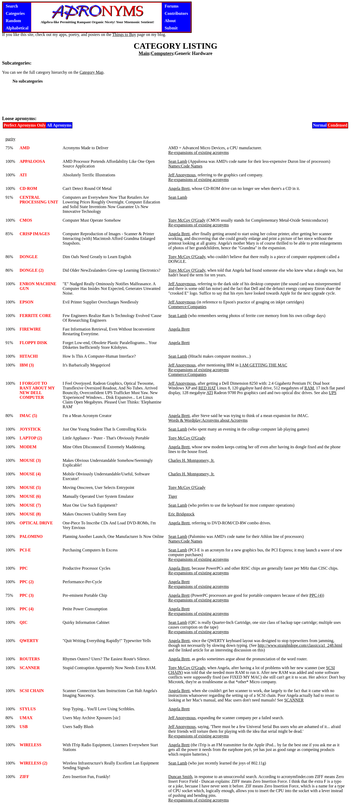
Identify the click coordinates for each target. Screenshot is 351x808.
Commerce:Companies (187, 306)
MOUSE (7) (30, 505)
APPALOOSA (32, 161)
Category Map (91, 72)
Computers (162, 53)
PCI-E (25, 550)
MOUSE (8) (30, 514)
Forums (171, 6)
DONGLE (28, 256)
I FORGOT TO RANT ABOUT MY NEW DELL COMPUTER (37, 390)
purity (10, 139)
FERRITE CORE (35, 315)
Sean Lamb (177, 161)
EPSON (26, 302)
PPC (24, 568)
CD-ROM (28, 188)
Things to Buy (124, 34)
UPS (332, 392)
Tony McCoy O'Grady (186, 220)
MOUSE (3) (30, 460)
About (170, 20)
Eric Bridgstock (181, 514)
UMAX (26, 718)
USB (24, 726)
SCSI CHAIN (32, 690)
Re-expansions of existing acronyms (198, 152)
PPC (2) (27, 582)
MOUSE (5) (30, 487)
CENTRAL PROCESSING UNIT (39, 199)
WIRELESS (30, 745)
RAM (309, 388)
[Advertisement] (175, 99)
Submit (171, 28)
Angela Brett (179, 188)
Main (144, 53)
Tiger (172, 496)
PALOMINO (31, 536)
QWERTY (29, 640)
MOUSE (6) (30, 496)
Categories (15, 13)
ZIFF (24, 776)
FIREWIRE (30, 329)
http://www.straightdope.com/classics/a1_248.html (300, 645)
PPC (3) (27, 595)
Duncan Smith (180, 776)
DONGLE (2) (31, 270)
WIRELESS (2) (33, 763)
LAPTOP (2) (31, 438)
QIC (23, 622)
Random (13, 20)
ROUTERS (30, 659)
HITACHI (29, 356)
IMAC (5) (28, 415)
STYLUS (28, 709)
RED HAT (207, 388)
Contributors (176, 13)
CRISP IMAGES (35, 234)
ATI (23, 175)
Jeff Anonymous (182, 175)
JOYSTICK (30, 429)
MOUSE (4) (30, 474)
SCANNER (30, 668)
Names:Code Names (185, 166)
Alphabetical (17, 28)
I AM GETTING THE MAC (263, 365)
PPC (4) (316, 595)
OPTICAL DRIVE (36, 523)
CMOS (26, 220)
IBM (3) (27, 365)
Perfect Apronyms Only (25, 125)
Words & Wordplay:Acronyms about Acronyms (208, 420)
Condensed (337, 125)
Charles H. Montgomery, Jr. (191, 460)
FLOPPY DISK (33, 342)
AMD (24, 148)
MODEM (28, 447)
